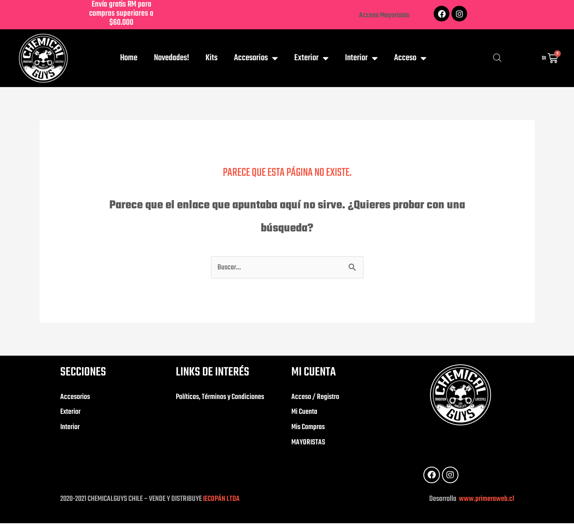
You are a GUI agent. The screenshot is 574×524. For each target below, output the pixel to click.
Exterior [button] (311, 58)
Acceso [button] (410, 58)
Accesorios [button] (256, 58)
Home (128, 58)
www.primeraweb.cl (486, 500)
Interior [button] (361, 58)
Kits (211, 58)
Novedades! (171, 58)
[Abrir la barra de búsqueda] (497, 58)
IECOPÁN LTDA (221, 500)
